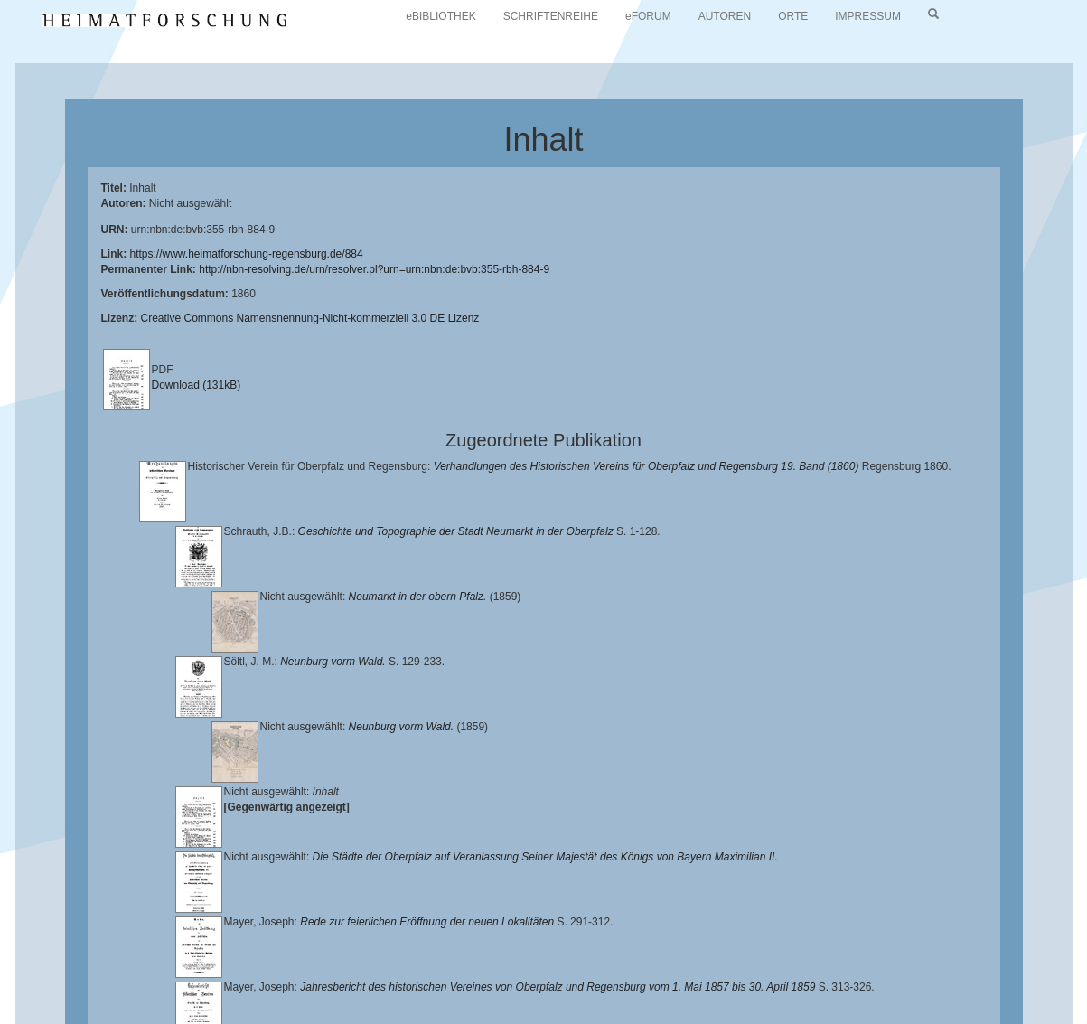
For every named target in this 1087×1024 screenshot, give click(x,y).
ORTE (793, 16)
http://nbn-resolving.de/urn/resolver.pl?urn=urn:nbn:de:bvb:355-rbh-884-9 (374, 269)
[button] (5, 1017)
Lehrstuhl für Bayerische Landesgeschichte (733, 955)
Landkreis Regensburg (416, 969)
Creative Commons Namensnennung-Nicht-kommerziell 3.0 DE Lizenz (310, 318)
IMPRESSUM (868, 16)
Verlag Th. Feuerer (861, 969)
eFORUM (648, 16)
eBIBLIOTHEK (440, 16)
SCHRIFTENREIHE (550, 16)
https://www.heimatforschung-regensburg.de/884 (246, 254)
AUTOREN (724, 16)
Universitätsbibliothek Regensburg (518, 955)
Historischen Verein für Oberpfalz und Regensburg (210, 969)
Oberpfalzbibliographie (367, 984)
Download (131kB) (196, 385)
